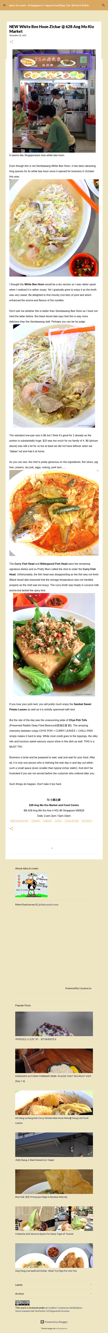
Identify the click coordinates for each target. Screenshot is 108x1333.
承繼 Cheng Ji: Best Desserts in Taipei (34, 1160)
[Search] (103, 5)
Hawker (47, 821)
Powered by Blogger (54, 1321)
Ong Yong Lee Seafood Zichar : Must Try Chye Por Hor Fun (46, 1271)
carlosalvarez (61, 1328)
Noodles (86, 821)
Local (58, 821)
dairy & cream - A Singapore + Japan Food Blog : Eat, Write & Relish (49, 5)
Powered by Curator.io (78, 988)
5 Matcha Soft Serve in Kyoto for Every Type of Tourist (44, 1234)
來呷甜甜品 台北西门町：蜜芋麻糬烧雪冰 (36, 1039)
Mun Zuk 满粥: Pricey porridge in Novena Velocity (41, 1197)
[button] (11, 42)
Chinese (36, 821)
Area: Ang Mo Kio (19, 821)
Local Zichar (71, 821)
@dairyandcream (48, 904)
